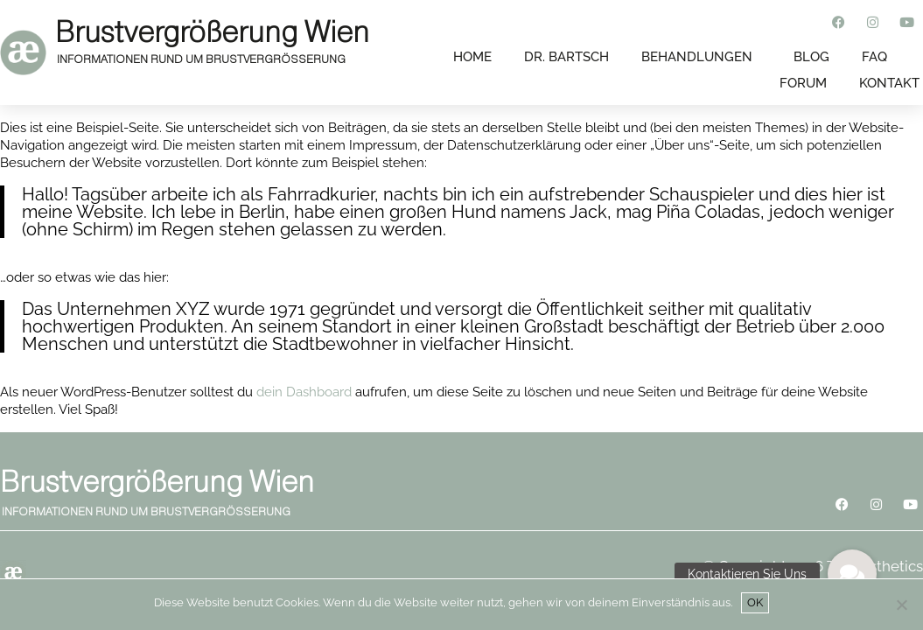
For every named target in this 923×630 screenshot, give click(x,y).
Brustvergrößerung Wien (212, 32)
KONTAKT (889, 83)
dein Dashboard (304, 392)
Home (472, 57)
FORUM (803, 83)
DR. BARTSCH (566, 57)
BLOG (811, 57)
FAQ (874, 57)
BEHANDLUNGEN (696, 57)
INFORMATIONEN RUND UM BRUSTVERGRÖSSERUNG (201, 59)
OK (755, 602)
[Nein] (901, 604)
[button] (852, 574)
